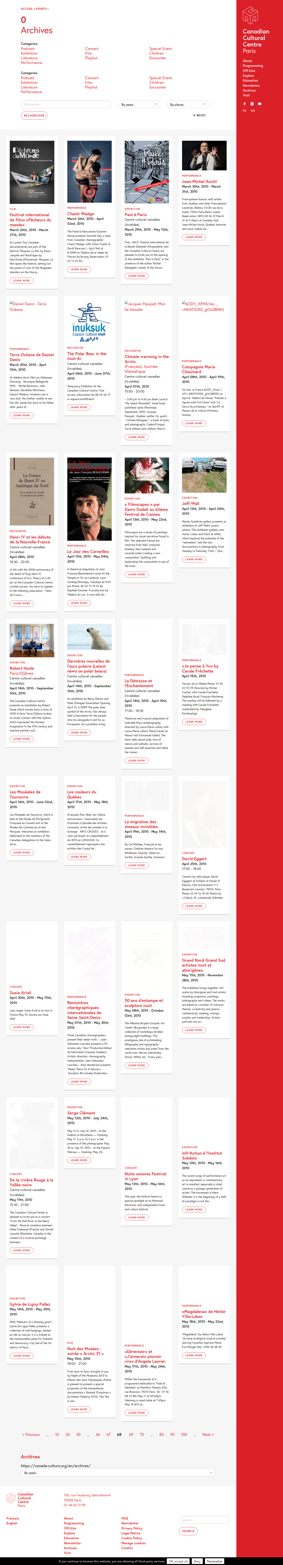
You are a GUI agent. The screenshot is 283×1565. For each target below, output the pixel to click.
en (253, 110)
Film (88, 53)
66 (98, 1434)
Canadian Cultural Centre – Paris (256, 30)
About (247, 60)
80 (161, 1434)
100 (184, 1434)
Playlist (91, 57)
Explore (248, 75)
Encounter (157, 57)
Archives (249, 90)
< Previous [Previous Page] (31, 1434)
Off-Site (249, 70)
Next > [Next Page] (208, 1434)
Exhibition (29, 53)
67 (108, 1434)
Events (41, 9)
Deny (197, 1561)
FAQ (124, 1518)
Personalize (214, 1561)
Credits (127, 1548)
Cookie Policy (131, 1538)
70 (142, 1434)
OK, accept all (178, 1561)
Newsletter (251, 85)
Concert (92, 48)
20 (67, 1434)
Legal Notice (130, 1533)
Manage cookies (133, 1543)
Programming (253, 65)
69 (131, 1434)
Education (250, 80)
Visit (246, 95)
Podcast (27, 48)
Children (156, 53)
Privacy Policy (131, 1528)
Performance (31, 62)
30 (78, 1434)
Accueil (27, 9)
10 (57, 1434)
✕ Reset (199, 115)
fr (245, 110)
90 (172, 1434)
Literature (29, 57)
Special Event (160, 48)
